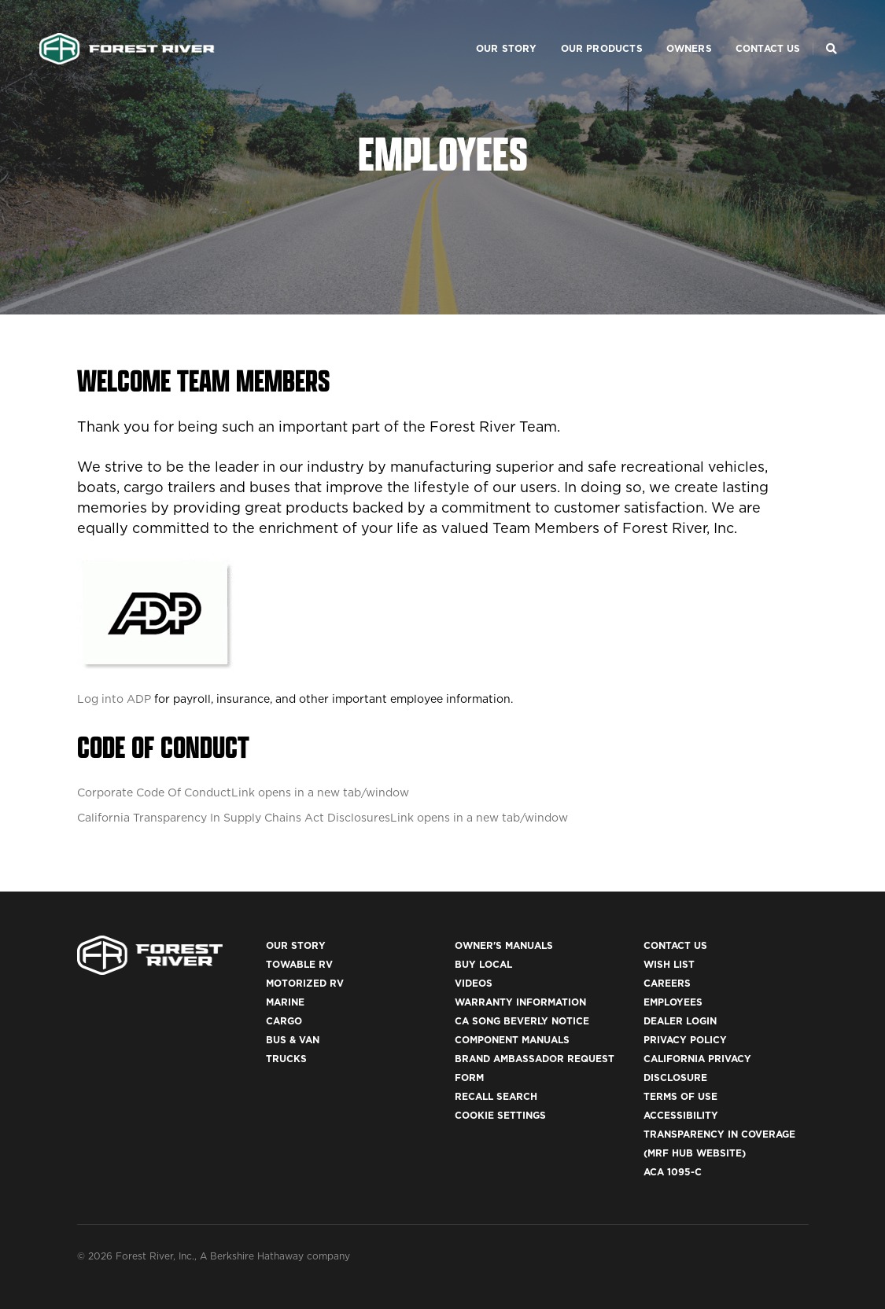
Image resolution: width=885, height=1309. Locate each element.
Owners (669, 28)
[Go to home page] (127, 28)
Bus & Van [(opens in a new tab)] (292, 1039)
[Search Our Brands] (831, 28)
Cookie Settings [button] (500, 1115)
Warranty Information (520, 1002)
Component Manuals (512, 1039)
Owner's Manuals (504, 945)
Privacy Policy (685, 1039)
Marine (285, 1002)
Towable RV (299, 964)
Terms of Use (680, 1096)
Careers (667, 983)
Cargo (284, 1021)
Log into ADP (114, 699)
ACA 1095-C (672, 1171)
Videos (473, 983)
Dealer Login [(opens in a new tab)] (680, 1021)
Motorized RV (305, 983)
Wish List (669, 964)
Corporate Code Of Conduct (243, 792)
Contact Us (748, 28)
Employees (672, 1002)
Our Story (487, 28)
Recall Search (496, 1096)
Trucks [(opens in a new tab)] (286, 1058)
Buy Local (483, 964)
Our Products (582, 28)
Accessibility (680, 1115)
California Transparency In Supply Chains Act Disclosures (322, 817)
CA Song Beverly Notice (522, 1021)
